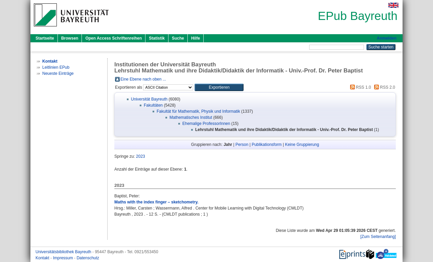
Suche (178, 38)
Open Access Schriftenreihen (113, 38)
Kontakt (43, 258)
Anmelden (386, 38)
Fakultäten (153, 105)
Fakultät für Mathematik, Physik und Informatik (198, 111)
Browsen (69, 38)
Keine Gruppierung (302, 144)
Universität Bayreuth (149, 99)
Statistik (157, 38)
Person (241, 144)
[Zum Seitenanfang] (378, 236)
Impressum (63, 258)
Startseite (45, 38)
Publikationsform (267, 144)
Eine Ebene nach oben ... (143, 79)
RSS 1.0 (359, 87)
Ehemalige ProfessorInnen (206, 123)
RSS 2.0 (383, 87)
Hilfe (195, 38)
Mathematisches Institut (190, 117)
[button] (219, 87)
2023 (140, 156)
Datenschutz (87, 258)
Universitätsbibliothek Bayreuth (64, 251)
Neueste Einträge (58, 73)
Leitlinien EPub (55, 67)
